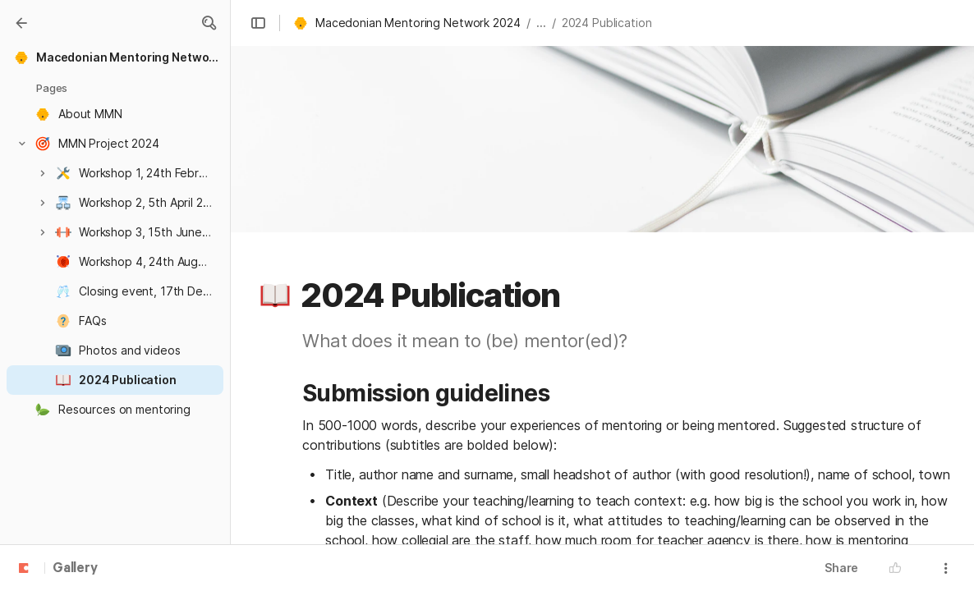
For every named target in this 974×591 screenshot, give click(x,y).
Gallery (75, 568)
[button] (208, 22)
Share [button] (841, 568)
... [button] (541, 23)
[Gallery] (21, 22)
